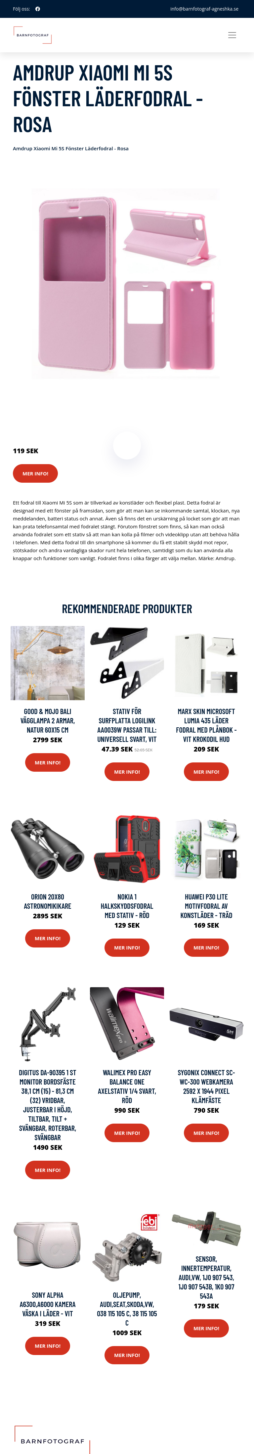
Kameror (52, 412)
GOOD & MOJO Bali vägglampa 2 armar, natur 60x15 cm (48, 720)
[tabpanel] (127, 284)
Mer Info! (35, 473)
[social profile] (38, 9)
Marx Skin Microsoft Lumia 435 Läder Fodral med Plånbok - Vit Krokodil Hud (206, 725)
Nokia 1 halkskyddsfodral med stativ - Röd (127, 905)
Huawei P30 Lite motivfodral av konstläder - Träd (206, 905)
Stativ (70, 412)
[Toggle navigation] (232, 35)
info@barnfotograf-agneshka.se (204, 9)
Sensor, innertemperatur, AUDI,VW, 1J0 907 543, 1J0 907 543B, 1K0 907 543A (206, 1277)
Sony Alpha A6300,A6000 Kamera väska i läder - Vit (47, 1304)
